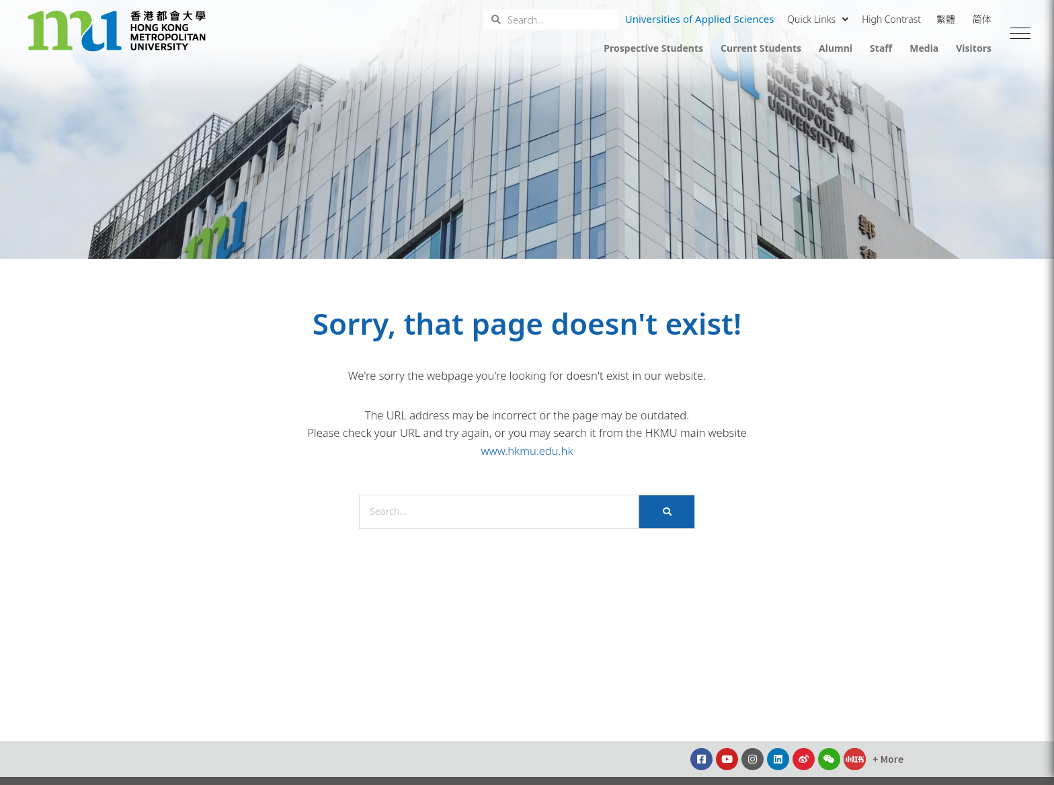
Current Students (761, 48)
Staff (881, 48)
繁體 (945, 19)
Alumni (835, 48)
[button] (1020, 33)
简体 (982, 19)
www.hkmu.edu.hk (527, 450)
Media (923, 48)
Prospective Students (653, 48)
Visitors (973, 48)
